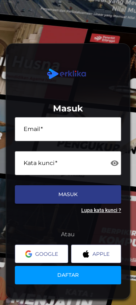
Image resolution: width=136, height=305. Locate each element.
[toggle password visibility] (114, 163)
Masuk (68, 194)
